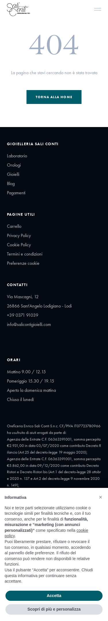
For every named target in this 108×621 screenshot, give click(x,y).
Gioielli (13, 174)
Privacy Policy (19, 235)
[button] (100, 497)
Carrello (14, 226)
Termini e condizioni (24, 254)
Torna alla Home (54, 97)
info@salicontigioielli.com (29, 324)
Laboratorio (17, 156)
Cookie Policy (19, 245)
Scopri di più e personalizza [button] (53, 609)
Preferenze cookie (23, 263)
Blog (11, 183)
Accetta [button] (54, 595)
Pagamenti (16, 193)
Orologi (14, 165)
